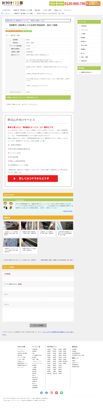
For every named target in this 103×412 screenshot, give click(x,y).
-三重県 (60, 351)
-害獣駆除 (34, 369)
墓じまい (83, 53)
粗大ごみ (13, 35)
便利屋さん (84, 41)
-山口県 (60, 363)
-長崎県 (64, 353)
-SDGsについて (75, 362)
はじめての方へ (7, 10)
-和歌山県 (55, 373)
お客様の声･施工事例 (22, 353)
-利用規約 (74, 351)
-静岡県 (54, 365)
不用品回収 (84, 26)
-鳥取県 (60, 359)
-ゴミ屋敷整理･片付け (37, 355)
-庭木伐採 (34, 371)
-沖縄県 (64, 363)
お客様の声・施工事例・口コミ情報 (22, 10)
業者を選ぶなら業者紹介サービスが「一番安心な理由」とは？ (25, 20)
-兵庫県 (54, 369)
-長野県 (48, 371)
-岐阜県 (54, 363)
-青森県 (48, 351)
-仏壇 (33, 353)
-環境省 (73, 360)
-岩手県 (48, 353)
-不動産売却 (34, 379)
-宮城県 (48, 357)
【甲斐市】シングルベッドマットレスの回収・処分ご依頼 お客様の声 (11, 250)
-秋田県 (48, 355)
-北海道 (48, 349)
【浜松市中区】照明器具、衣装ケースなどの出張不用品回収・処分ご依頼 (65, 233)
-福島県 (48, 361)
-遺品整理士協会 (75, 366)
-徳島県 (60, 369)
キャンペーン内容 (21, 357)
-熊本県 (64, 355)
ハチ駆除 (83, 33)
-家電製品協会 (75, 364)
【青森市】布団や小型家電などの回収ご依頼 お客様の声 (29, 232)
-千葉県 (54, 349)
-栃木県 (54, 351)
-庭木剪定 (34, 373)
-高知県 (60, 373)
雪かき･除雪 (84, 45)
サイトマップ (67, 10)
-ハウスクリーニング (36, 361)
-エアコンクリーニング (37, 363)
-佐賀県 (64, 351)
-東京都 (54, 353)
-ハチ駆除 (34, 367)
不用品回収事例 (27, 31)
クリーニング (84, 30)
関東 (18, 35)
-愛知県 (54, 367)
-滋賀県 (60, 353)
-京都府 (60, 355)
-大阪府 (54, 371)
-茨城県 (54, 359)
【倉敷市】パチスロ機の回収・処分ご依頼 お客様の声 (47, 232)
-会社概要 (74, 349)
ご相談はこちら (58, 10)
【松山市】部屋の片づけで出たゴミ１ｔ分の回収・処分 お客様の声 (20, 260)
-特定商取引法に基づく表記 (78, 355)
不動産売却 (84, 61)
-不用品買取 (34, 385)
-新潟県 (48, 367)
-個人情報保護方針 (76, 353)
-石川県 (48, 369)
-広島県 (60, 365)
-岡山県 (60, 357)
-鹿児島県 (65, 361)
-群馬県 (54, 357)
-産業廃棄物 (34, 387)
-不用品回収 (34, 349)
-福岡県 (64, 349)
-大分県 (64, 357)
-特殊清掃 (34, 365)
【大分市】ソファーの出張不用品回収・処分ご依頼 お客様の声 (11, 233)
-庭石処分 (34, 357)
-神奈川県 (49, 373)
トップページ (20, 349)
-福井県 (54, 361)
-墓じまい (34, 383)
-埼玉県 (54, 355)
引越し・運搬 (84, 57)
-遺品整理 (34, 351)
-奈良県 (60, 349)
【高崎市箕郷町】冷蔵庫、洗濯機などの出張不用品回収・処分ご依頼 (56, 260)
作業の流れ (37, 10)
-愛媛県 (60, 371)
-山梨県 (48, 365)
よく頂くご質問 (47, 10)
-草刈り (33, 375)
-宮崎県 (64, 359)
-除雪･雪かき (35, 377)
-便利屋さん (34, 381)
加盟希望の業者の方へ (86, 72)
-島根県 (60, 361)
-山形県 (48, 359)
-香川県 (60, 367)
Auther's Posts (67, 211)
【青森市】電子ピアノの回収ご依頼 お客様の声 (29, 249)
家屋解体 (83, 49)
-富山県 (48, 363)
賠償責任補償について (22, 363)
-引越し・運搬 (35, 359)
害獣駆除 (83, 37)
